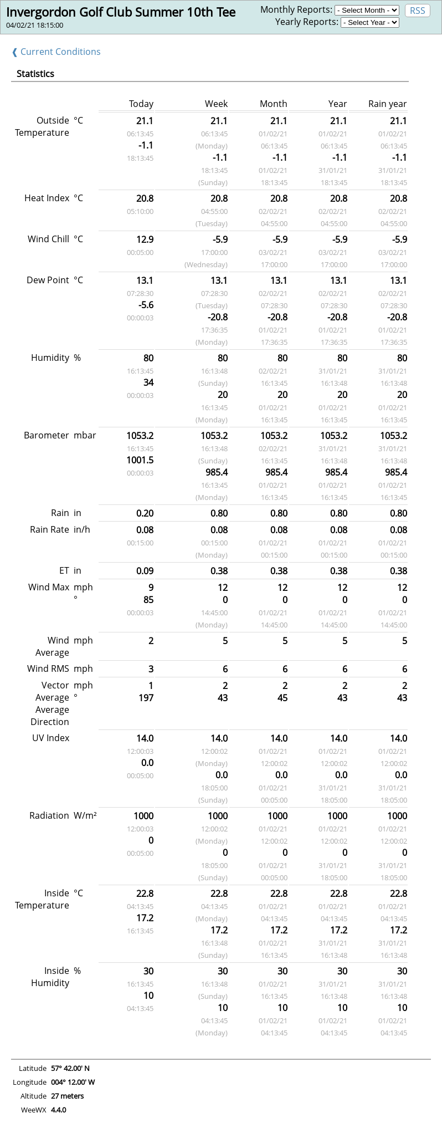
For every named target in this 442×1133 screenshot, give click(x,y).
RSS (417, 10)
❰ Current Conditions (56, 51)
